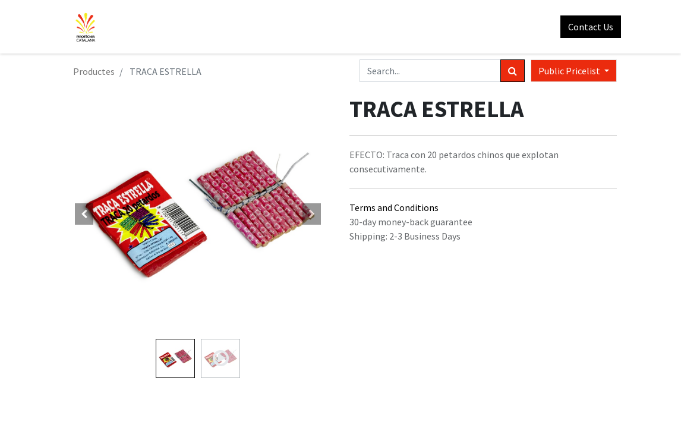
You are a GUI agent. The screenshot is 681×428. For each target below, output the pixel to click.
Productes (94, 71)
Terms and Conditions (394, 207)
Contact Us (586, 27)
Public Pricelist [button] (570, 71)
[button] (84, 214)
